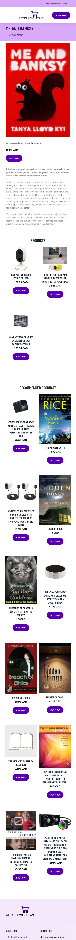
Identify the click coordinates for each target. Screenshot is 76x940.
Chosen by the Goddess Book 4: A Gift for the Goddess (21, 612)
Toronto (47, 4)
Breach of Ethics (21, 697)
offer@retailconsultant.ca (60, 4)
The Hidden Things (55, 697)
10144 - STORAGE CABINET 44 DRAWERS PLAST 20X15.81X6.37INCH (21, 341)
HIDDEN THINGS (55, 528)
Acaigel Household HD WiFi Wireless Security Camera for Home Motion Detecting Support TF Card (20, 429)
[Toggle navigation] (9, 15)
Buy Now (14, 158)
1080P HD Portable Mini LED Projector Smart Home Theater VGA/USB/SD (55, 278)
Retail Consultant (19, 937)
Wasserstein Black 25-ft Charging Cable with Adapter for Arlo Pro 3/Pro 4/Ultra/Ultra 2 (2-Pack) (20, 518)
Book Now (61, 15)
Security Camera (33, 143)
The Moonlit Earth (55, 447)
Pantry (21, 143)
